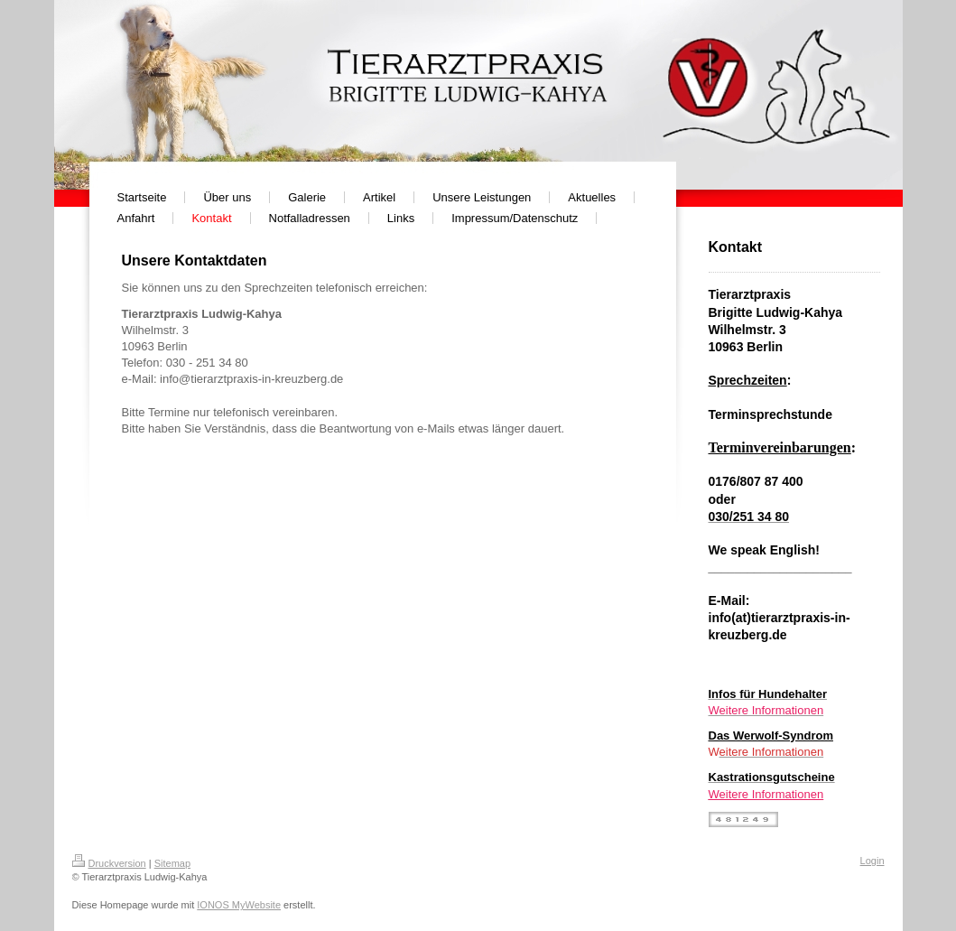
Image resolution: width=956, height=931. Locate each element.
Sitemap (172, 863)
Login (872, 860)
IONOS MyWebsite (239, 904)
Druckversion (109, 863)
